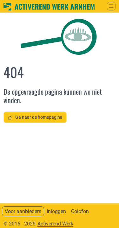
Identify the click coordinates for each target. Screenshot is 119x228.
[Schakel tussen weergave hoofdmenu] (111, 6)
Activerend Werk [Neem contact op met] (55, 224)
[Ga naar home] (49, 6)
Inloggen (56, 211)
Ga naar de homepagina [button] (35, 117)
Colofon (80, 211)
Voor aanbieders (23, 211)
